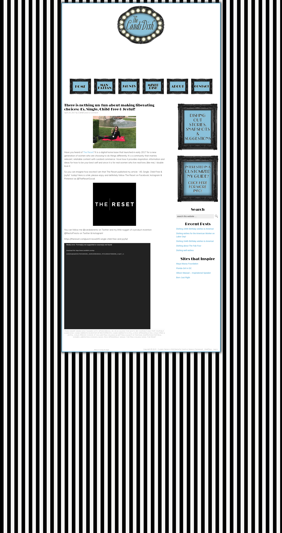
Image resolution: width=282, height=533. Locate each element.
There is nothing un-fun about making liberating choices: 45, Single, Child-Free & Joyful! (109, 107)
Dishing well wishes (185, 250)
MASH (100, 337)
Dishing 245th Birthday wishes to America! (195, 229)
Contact (201, 86)
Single (122, 337)
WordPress (208, 349)
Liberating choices (89, 337)
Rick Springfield (111, 337)
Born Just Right (183, 277)
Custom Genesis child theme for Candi (172, 349)
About (177, 86)
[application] (107, 286)
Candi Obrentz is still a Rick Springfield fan (133, 333)
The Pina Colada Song (136, 337)
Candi (80, 112)
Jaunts (129, 86)
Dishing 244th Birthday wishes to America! (195, 241)
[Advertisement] (223, 40)
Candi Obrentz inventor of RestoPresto (93, 333)
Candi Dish (69, 333)
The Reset (88, 152)
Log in (215, 349)
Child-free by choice (83, 335)
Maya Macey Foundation (187, 264)
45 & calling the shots (124, 331)
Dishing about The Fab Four (188, 246)
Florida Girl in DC (184, 268)
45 (112, 331)
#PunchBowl (105, 331)
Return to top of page (101, 350)
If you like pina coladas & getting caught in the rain (118, 335)
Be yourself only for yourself (150, 331)
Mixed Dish (153, 86)
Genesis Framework (195, 349)
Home (80, 86)
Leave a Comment (91, 113)
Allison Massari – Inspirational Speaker (193, 273)
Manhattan (104, 86)
